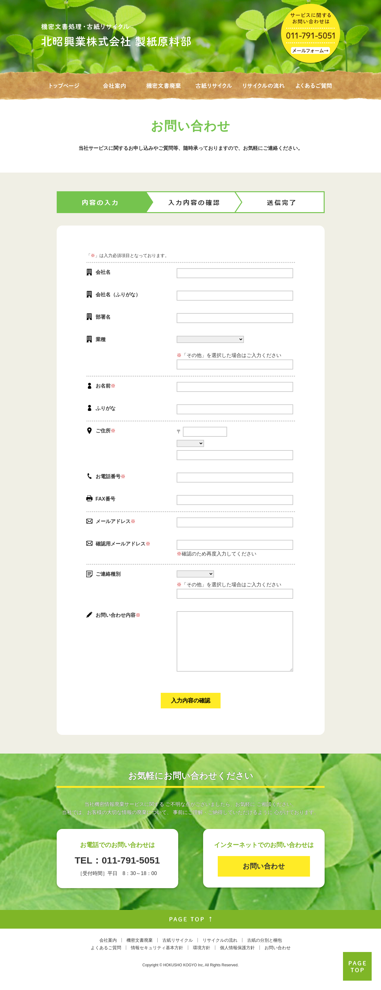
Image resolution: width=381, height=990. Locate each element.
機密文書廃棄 (139, 952)
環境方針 (201, 960)
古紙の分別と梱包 (264, 952)
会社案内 (108, 952)
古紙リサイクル (177, 952)
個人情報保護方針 (237, 960)
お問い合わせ (264, 879)
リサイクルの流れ (219, 952)
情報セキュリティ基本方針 (157, 960)
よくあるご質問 (106, 960)
